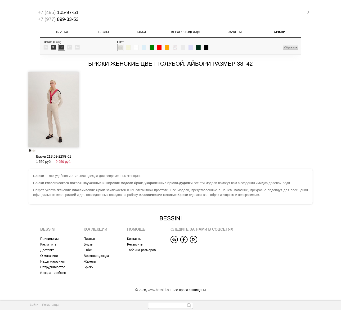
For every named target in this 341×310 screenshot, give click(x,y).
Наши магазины (52, 261)
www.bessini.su (159, 290)
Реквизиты (135, 244)
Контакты (134, 239)
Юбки (141, 32)
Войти (34, 304)
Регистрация (51, 304)
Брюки (279, 32)
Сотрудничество (52, 267)
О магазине (49, 256)
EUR (57, 42)
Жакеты (235, 32)
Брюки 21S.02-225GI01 (53, 156)
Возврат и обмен (53, 273)
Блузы (103, 32)
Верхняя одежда (185, 32)
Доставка (47, 250)
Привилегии (49, 239)
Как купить (48, 244)
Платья (62, 32)
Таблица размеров (141, 250)
